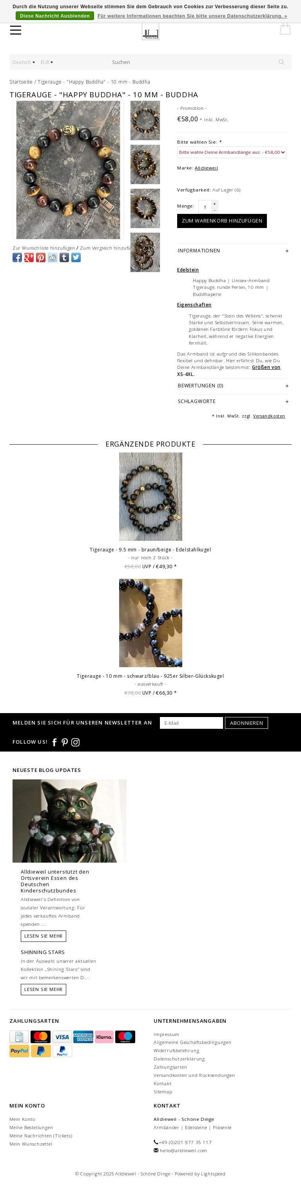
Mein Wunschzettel (31, 1144)
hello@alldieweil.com (183, 1150)
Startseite (21, 81)
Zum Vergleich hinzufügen (109, 248)
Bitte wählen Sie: (199, 142)
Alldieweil (206, 168)
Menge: (185, 206)
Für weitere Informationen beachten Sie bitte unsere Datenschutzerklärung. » (192, 16)
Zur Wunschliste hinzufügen (44, 248)
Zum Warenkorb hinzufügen (222, 220)
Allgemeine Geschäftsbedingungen (193, 1042)
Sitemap (163, 1092)
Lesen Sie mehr (43, 936)
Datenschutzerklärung (179, 1059)
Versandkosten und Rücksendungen (194, 1075)
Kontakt (163, 1083)
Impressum (167, 1034)
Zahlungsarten (170, 1067)
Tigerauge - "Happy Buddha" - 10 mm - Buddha (94, 81)
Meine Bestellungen (31, 1127)
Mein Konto (22, 1119)
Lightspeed (213, 1174)
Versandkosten (269, 416)
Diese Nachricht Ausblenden (55, 16)
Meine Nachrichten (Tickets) (41, 1136)
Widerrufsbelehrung (176, 1050)
